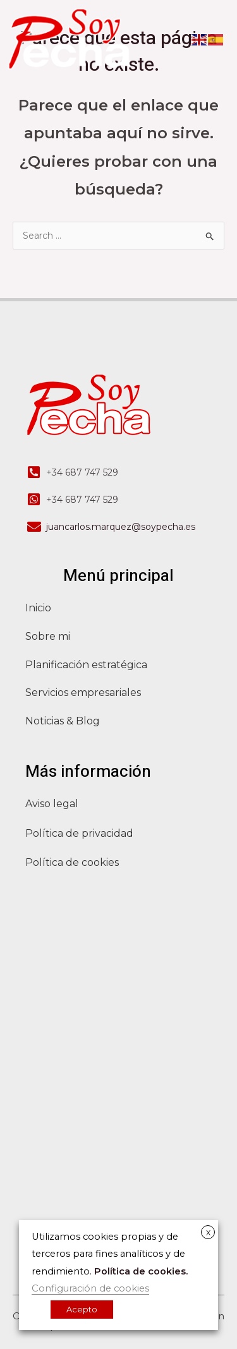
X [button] (208, 1232)
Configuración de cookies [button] (90, 1288)
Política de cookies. (141, 1271)
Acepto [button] (81, 1309)
